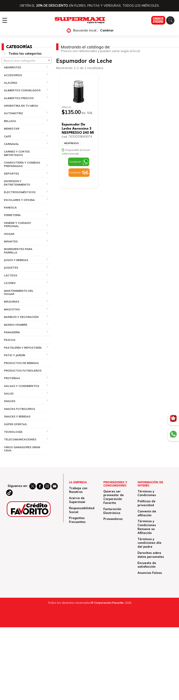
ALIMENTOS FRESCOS (19, 98)
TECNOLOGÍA (13, 431)
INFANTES (11, 241)
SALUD (9, 393)
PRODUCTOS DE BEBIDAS (21, 363)
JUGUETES (11, 267)
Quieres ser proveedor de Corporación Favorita (113, 497)
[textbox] (26, 60)
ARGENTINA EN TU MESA (21, 105)
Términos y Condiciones (147, 493)
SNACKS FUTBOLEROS (19, 409)
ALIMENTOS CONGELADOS (22, 90)
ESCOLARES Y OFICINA (19, 200)
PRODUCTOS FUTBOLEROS (22, 370)
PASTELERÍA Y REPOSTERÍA (23, 347)
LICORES (10, 283)
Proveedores (113, 519)
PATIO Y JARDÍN (14, 355)
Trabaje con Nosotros (78, 490)
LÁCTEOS (10, 275)
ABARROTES (12, 67)
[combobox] (27, 60)
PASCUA (9, 340)
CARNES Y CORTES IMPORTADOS (17, 153)
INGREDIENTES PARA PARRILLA (18, 250)
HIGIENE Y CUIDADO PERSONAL (17, 224)
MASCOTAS (12, 309)
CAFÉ (7, 136)
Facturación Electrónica (112, 511)
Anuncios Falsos (150, 573)
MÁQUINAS (11, 301)
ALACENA (10, 82)
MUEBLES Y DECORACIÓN (21, 317)
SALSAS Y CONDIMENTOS (21, 386)
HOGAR (9, 234)
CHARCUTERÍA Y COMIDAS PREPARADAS (22, 164)
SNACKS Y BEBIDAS (17, 416)
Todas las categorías (24, 53)
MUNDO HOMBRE (15, 324)
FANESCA (10, 207)
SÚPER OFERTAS (15, 424)
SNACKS (9, 401)
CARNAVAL (11, 144)
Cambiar (107, 30)
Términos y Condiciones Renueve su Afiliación (147, 526)
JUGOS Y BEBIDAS (16, 260)
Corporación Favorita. (109, 602)
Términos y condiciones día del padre (149, 543)
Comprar (75, 161)
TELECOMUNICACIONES (20, 439)
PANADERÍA (12, 332)
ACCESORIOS (13, 75)
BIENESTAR (11, 128)
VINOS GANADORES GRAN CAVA (22, 448)
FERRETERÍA (12, 215)
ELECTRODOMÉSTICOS (20, 192)
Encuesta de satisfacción (147, 565)
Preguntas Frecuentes (77, 520)
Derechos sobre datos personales (151, 554)
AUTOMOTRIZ (13, 113)
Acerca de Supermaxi (77, 500)
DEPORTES (11, 173)
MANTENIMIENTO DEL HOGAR (18, 292)
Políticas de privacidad (146, 503)
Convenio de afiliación (147, 513)
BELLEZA (10, 121)
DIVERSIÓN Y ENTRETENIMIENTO (17, 182)
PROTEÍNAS (12, 378)
